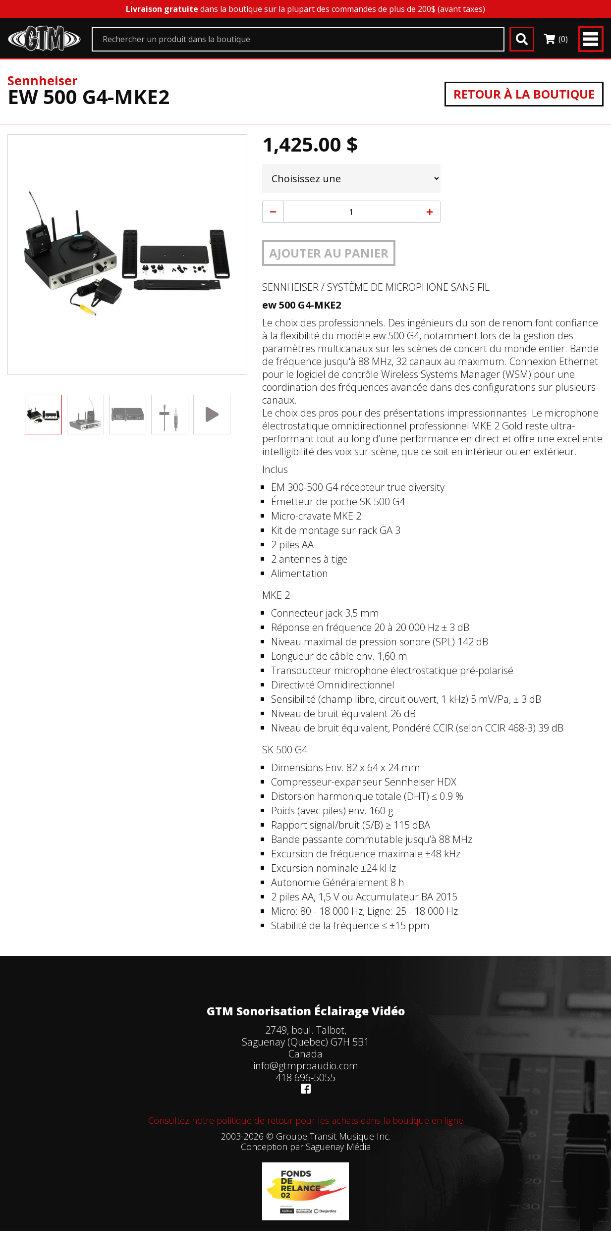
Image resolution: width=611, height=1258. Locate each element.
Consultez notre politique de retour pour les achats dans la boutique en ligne (305, 1120)
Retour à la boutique (524, 94)
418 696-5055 (305, 1077)
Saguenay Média (338, 1147)
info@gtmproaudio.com (305, 1065)
